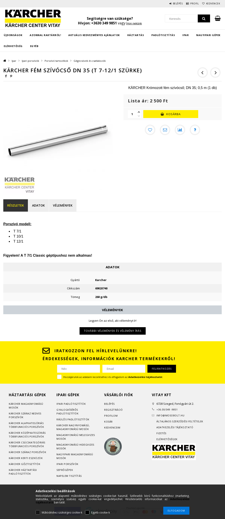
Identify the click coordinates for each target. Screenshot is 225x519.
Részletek (15, 205)
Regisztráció (113, 409)
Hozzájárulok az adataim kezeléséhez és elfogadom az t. (113, 377)
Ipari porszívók (30, 60)
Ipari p (60, 403)
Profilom (111, 415)
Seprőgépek (64, 470)
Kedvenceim (112, 427)
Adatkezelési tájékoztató (174, 427)
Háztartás (135, 35)
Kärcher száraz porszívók (27, 452)
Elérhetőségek (167, 439)
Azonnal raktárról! (45, 35)
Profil (190, 3)
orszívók (17, 417)
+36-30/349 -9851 (167, 409)
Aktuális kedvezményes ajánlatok (94, 35)
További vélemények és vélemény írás (112, 331)
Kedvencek (211, 3)
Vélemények (63, 205)
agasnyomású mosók (74, 429)
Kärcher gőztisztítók (24, 464)
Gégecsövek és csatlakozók (90, 60)
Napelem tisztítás (69, 475)
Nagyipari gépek (208, 35)
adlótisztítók (75, 403)
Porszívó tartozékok (56, 60)
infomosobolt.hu (170, 415)
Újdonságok (13, 35)
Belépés (170, 3)
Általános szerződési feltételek (179, 421)
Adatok (38, 205)
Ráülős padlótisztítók (72, 419)
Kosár (108, 421)
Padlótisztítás (163, 35)
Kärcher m (16, 403)
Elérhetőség (13, 46)
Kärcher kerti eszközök (26, 458)
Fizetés (161, 433)
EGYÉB (34, 46)
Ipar (185, 35)
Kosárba (173, 114)
